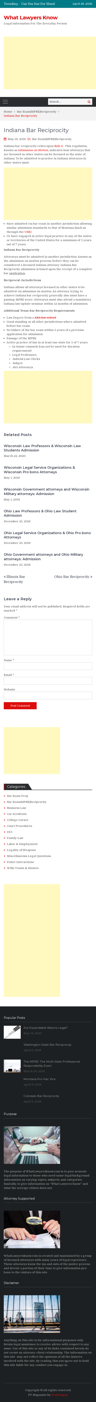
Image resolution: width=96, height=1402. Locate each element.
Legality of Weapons (21, 850)
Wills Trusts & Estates (23, 868)
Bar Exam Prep (17, 796)
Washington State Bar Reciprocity (47, 1044)
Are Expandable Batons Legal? (45, 1028)
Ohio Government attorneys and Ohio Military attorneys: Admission (43, 557)
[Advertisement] (50, 63)
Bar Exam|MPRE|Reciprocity (52, 139)
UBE (27, 232)
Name (9, 660)
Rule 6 (58, 146)
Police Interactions (20, 862)
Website (9, 689)
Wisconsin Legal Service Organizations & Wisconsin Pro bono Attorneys (39, 470)
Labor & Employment (22, 844)
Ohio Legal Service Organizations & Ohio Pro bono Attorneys (47, 535)
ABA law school (45, 317)
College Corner (18, 820)
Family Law (15, 838)
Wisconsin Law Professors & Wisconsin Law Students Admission (42, 448)
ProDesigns (59, 1395)
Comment (12, 617)
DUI (9, 832)
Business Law (16, 808)
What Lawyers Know (30, 17)
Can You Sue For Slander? (40, 4)
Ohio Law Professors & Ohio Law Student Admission (40, 513)
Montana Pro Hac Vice (39, 1079)
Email (9, 675)
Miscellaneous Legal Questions (29, 856)
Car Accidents (16, 814)
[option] (39, 4)
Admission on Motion (33, 150)
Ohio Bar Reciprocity (71, 577)
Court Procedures (19, 826)
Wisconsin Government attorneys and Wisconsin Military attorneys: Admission (46, 491)
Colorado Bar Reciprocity (41, 1096)
